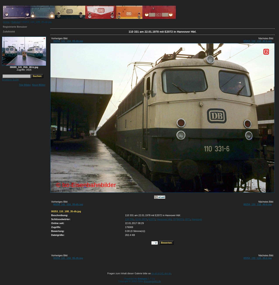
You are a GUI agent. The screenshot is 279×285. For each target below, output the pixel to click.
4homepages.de (152, 281)
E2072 (151, 219)
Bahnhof (16, 22)
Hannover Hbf (164, 219)
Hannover (197, 219)
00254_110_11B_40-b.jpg (257, 41)
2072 (187, 219)
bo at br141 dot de (161, 273)
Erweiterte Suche (10, 79)
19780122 (178, 219)
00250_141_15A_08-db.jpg (68, 41)
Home (6, 22)
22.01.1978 (141, 219)
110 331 (129, 219)
